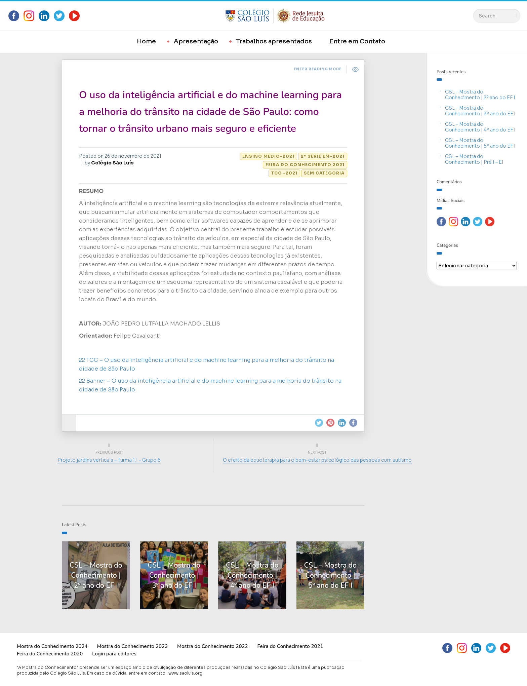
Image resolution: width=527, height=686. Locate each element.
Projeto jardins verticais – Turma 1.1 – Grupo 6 (109, 460)
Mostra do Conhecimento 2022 (212, 646)
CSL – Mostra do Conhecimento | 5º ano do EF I (480, 143)
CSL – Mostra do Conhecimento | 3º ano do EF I (480, 111)
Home (146, 41)
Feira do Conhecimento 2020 (50, 653)
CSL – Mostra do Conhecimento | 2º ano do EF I (480, 95)
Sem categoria (324, 173)
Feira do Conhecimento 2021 (305, 164)
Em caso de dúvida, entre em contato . (127, 673)
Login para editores (114, 653)
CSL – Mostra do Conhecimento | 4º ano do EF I (480, 127)
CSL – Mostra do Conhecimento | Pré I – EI (474, 159)
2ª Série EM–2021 (322, 156)
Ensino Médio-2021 (268, 156)
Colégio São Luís (112, 163)
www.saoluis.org (185, 673)
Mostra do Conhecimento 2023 (132, 646)
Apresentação (196, 41)
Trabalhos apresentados (274, 41)
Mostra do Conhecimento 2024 (52, 646)
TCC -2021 (284, 173)
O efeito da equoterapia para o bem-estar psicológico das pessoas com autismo (317, 460)
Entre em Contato (357, 41)
